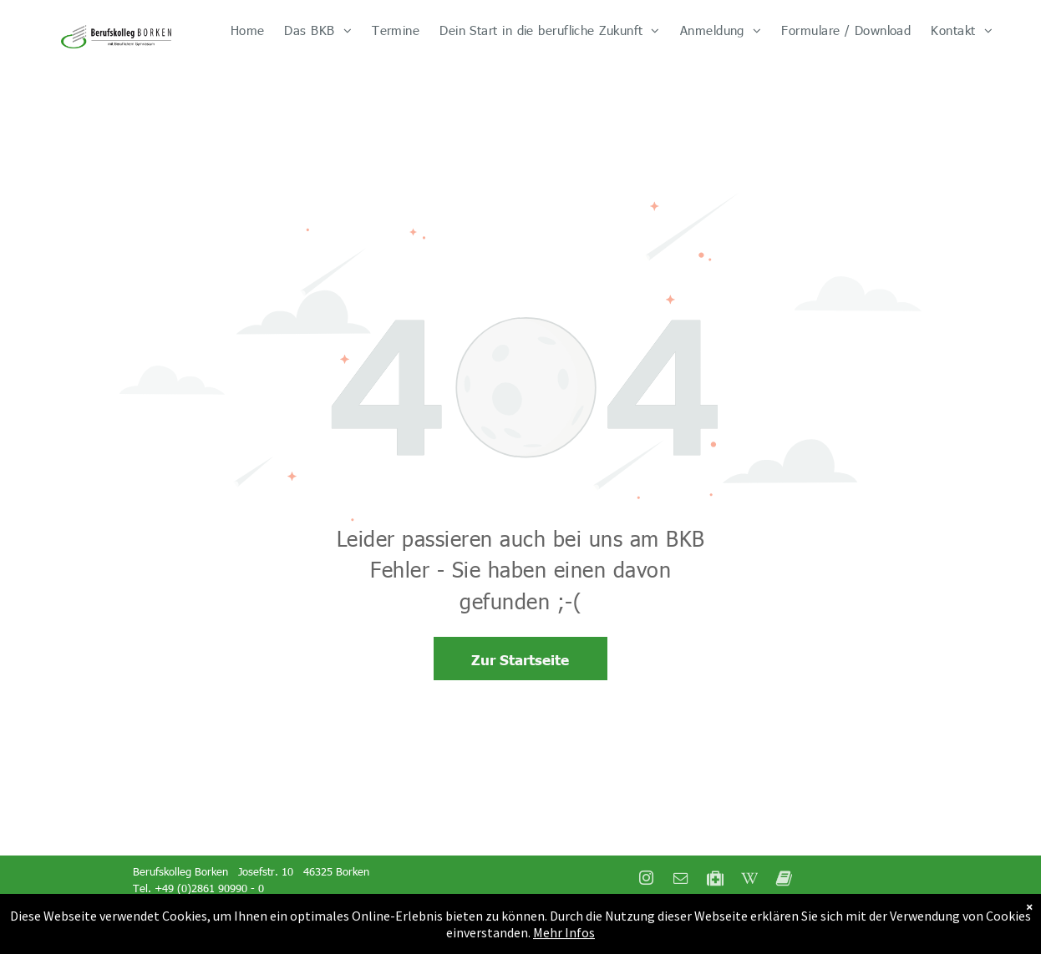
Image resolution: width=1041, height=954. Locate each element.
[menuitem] (248, 30)
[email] (681, 880)
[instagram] (647, 880)
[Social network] (715, 880)
